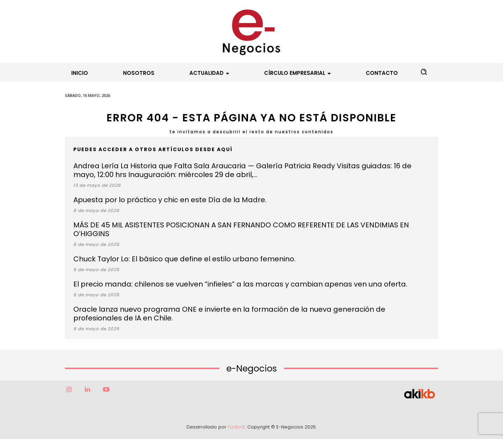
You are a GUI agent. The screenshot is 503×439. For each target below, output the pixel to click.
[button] (423, 71)
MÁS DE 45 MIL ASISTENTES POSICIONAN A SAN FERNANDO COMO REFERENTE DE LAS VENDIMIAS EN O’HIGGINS (241, 229)
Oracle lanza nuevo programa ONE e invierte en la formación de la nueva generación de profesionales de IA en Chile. (229, 313)
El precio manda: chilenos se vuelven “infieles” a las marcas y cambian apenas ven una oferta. (240, 284)
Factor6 (236, 427)
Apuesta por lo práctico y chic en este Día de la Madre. (170, 200)
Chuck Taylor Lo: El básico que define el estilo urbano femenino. (184, 259)
